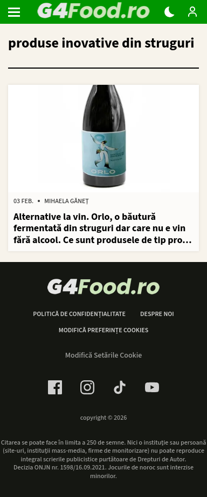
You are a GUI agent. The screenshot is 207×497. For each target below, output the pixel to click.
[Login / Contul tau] (192, 11)
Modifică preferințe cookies (104, 330)
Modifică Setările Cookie (103, 355)
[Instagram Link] (87, 387)
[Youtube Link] (152, 387)
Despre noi (157, 314)
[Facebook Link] (55, 387)
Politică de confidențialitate (79, 314)
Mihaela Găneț (66, 201)
